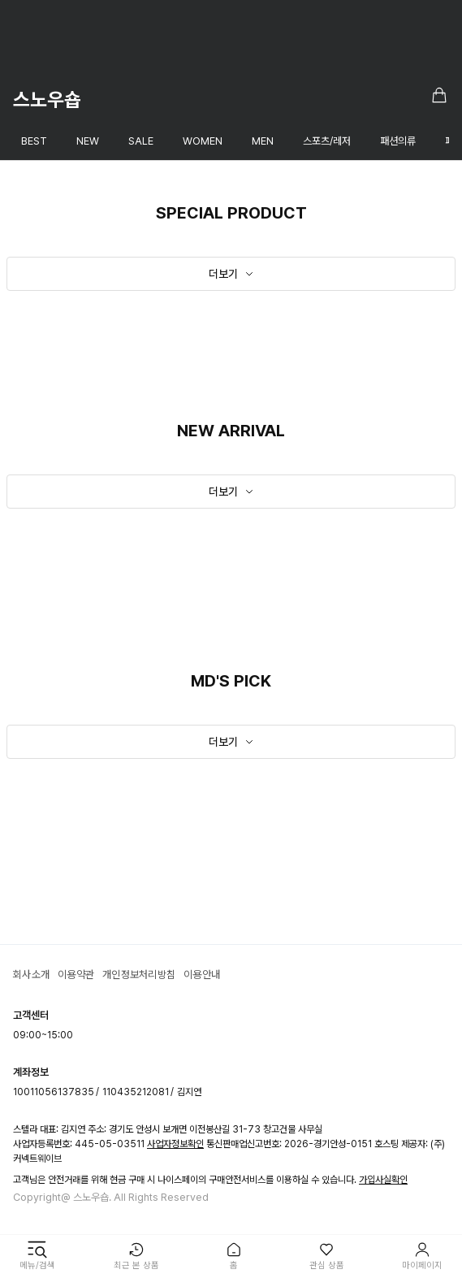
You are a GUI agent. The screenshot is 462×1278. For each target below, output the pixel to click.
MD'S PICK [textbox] (231, 681)
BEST (34, 141)
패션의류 (398, 141)
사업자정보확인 (175, 1144)
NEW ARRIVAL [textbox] (231, 430)
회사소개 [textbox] (31, 975)
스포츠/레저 (327, 141)
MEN (263, 141)
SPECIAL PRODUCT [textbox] (231, 213)
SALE (140, 141)
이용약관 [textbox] (76, 975)
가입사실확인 (383, 1179)
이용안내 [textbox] (202, 975)
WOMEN (202, 141)
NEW (87, 141)
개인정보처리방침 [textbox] (138, 975)
